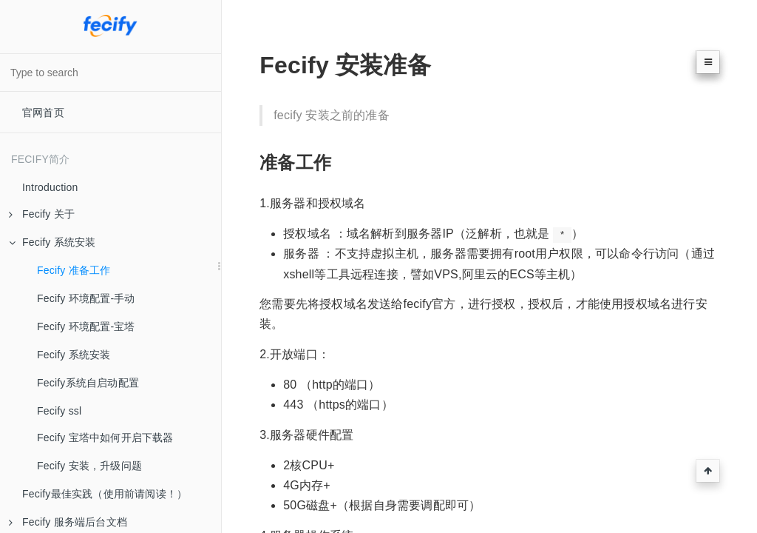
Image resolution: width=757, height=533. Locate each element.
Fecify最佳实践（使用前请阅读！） (104, 494)
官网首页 (43, 112)
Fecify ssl (59, 411)
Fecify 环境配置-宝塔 (86, 326)
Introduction (50, 187)
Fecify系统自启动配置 (88, 383)
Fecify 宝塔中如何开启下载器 (105, 437)
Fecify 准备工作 (73, 270)
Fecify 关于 (42, 214)
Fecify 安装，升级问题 (89, 466)
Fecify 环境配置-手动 (86, 298)
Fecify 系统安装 (52, 242)
